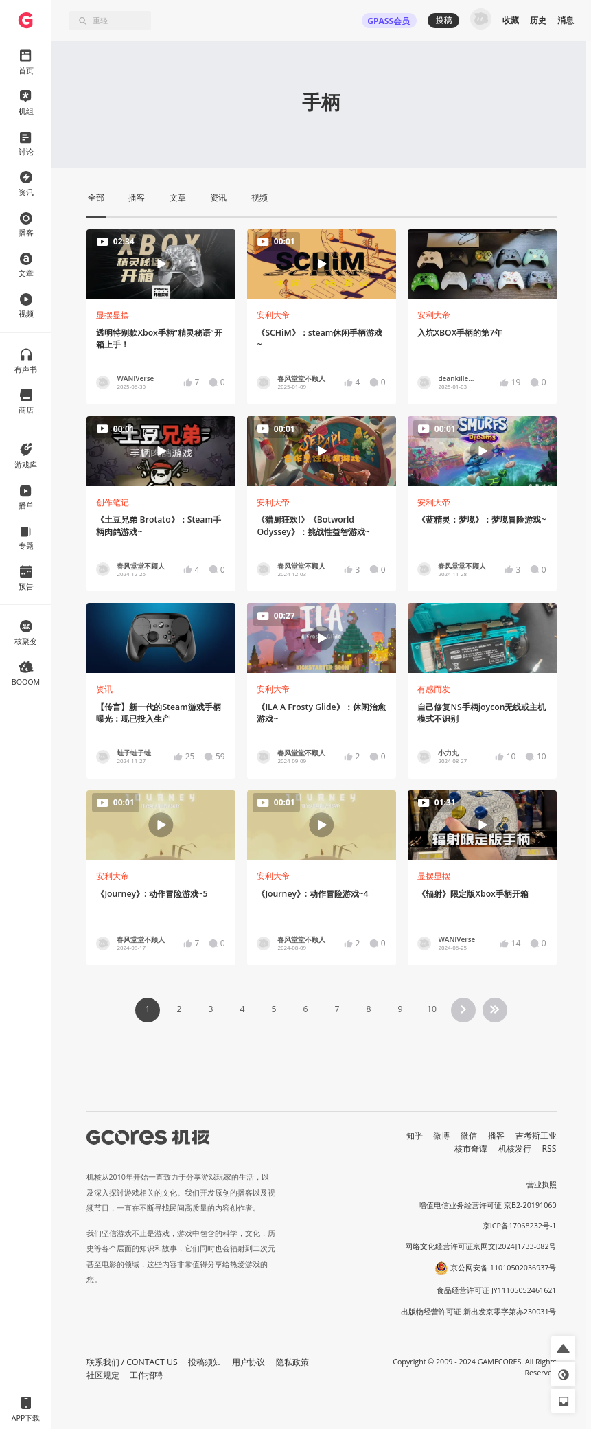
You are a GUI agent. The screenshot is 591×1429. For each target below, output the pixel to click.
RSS (549, 1148)
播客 (496, 1135)
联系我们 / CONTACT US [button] (132, 1362)
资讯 (104, 689)
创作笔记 (112, 502)
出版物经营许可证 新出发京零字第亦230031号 (479, 1311)
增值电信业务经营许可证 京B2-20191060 (487, 1205)
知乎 (414, 1135)
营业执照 (541, 1184)
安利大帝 (273, 315)
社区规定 (102, 1375)
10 (432, 1009)
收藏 (510, 20)
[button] (563, 1348)
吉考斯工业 (536, 1135)
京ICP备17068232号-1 (520, 1226)
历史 (538, 20)
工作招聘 (146, 1375)
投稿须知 (204, 1362)
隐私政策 (292, 1362)
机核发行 (514, 1148)
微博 (441, 1135)
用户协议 (248, 1362)
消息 (565, 20)
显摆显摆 (112, 315)
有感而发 (433, 689)
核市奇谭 (470, 1148)
